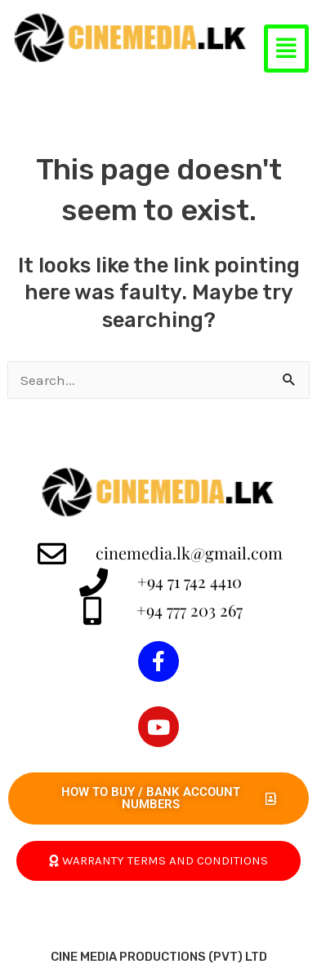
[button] (286, 48)
